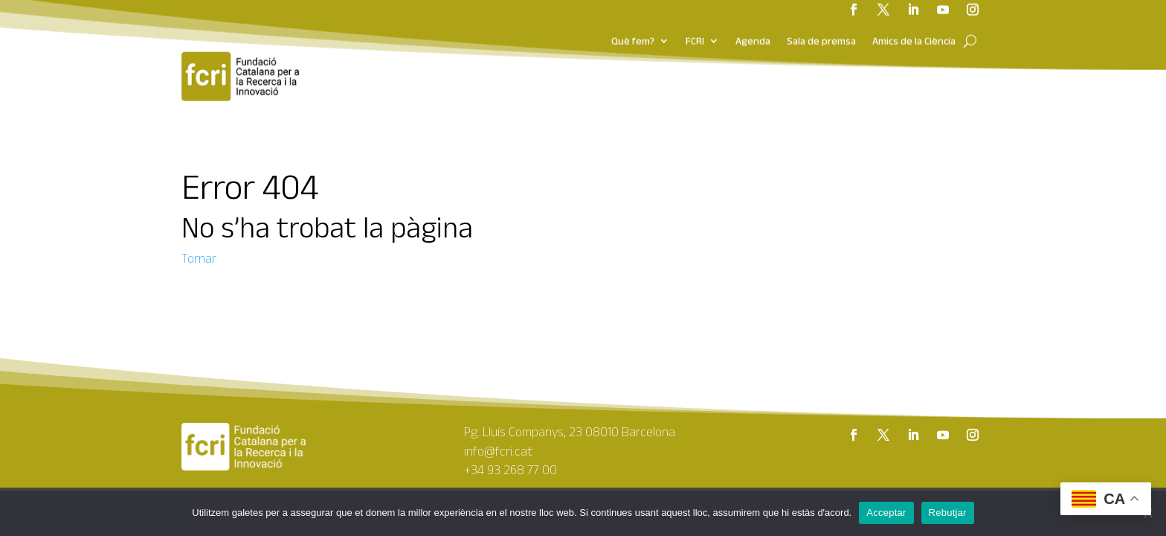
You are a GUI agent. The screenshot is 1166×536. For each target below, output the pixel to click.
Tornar (198, 258)
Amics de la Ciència (914, 19)
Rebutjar (948, 512)
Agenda (752, 19)
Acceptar (886, 512)
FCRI (695, 19)
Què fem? (632, 19)
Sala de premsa (821, 19)
